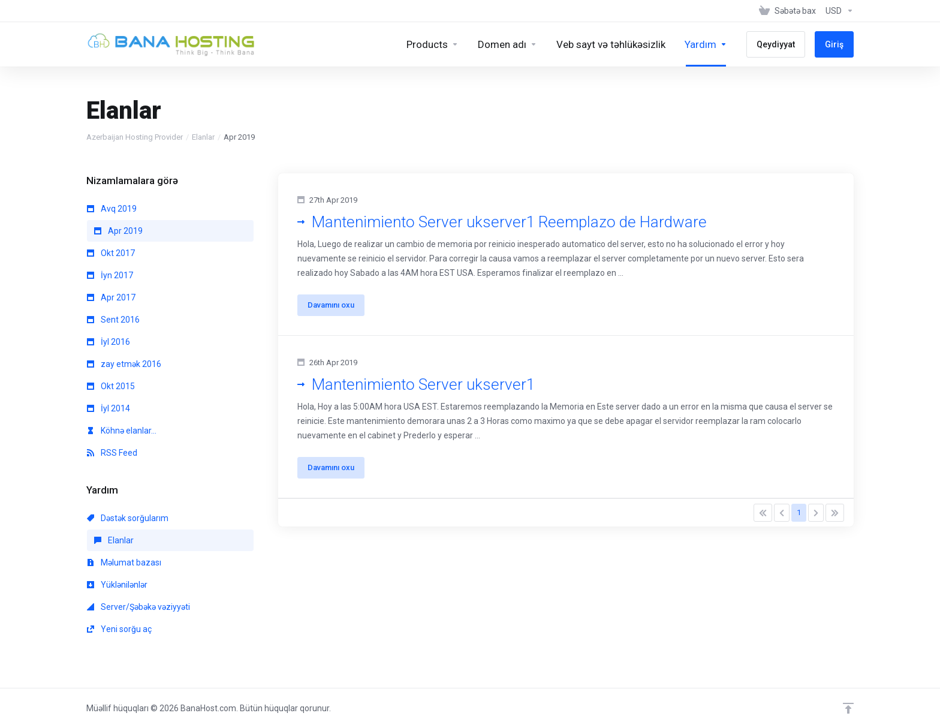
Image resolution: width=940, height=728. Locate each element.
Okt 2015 (111, 386)
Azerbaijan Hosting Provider (134, 137)
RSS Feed (112, 453)
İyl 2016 (108, 342)
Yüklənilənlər (117, 584)
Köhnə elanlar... (121, 430)
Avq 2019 (112, 208)
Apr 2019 (118, 231)
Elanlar (203, 137)
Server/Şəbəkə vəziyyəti (138, 607)
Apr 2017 (111, 297)
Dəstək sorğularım (127, 518)
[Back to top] (848, 708)
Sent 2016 (113, 319)
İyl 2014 (108, 408)
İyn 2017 (110, 275)
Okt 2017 (111, 253)
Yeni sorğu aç (119, 629)
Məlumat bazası (124, 562)
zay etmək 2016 (124, 364)
